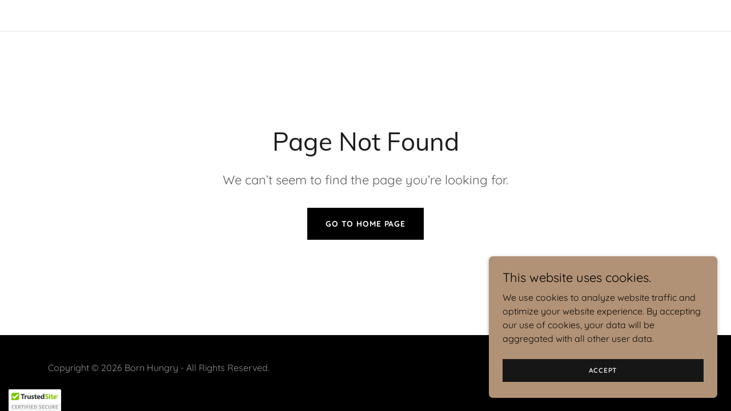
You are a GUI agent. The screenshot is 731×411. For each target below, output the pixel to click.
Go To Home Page (365, 224)
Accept (603, 370)
